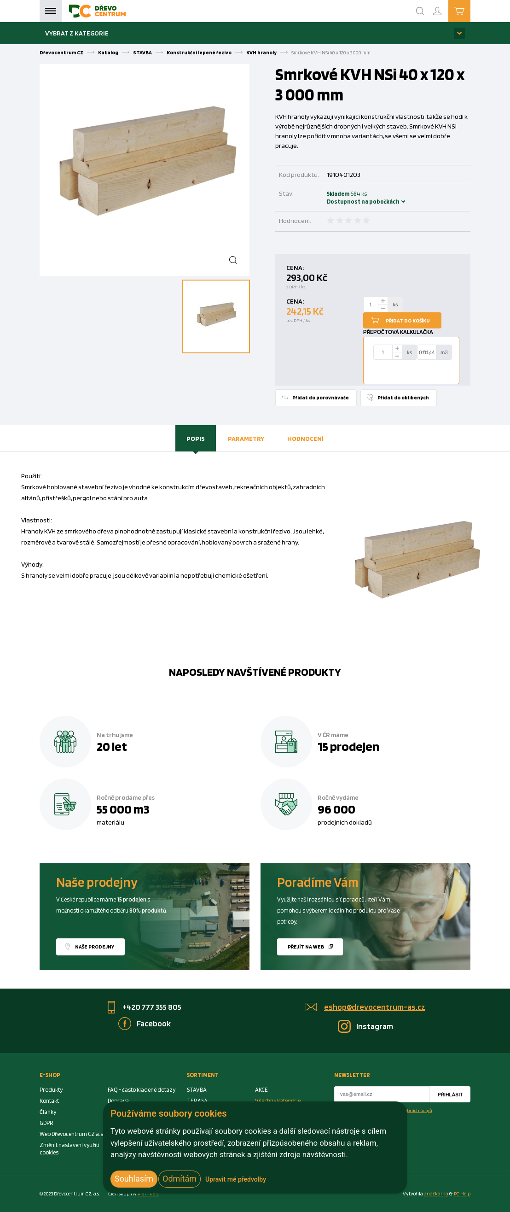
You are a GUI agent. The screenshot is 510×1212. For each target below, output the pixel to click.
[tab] (195, 438)
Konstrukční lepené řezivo (199, 52)
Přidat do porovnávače (320, 397)
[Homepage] (97, 11)
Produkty (51, 1089)
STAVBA (142, 52)
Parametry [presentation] (246, 438)
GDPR (46, 1122)
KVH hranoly (261, 52)
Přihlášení (444, 7)
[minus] (383, 308)
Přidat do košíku (408, 320)
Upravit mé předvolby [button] (235, 1179)
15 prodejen (348, 746)
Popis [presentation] (195, 438)
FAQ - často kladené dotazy (141, 1089)
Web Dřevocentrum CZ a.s (71, 1133)
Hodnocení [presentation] (305, 438)
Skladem (339, 197)
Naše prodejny (94, 946)
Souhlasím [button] (134, 1178)
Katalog (108, 52)
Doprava (118, 1100)
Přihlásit (450, 1094)
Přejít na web (306, 946)
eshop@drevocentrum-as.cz (374, 1007)
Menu (51, 11)
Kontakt (49, 1100)
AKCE (261, 1089)
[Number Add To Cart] (371, 304)
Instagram (374, 1026)
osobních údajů (416, 1110)
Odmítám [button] (179, 1178)
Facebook (154, 1023)
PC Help (462, 1193)
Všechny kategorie (278, 1100)
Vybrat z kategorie (77, 33)
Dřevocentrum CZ (61, 52)
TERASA (197, 1100)
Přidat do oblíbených (403, 397)
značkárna (436, 1193)
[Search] (420, 11)
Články (48, 1111)
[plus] (383, 300)
